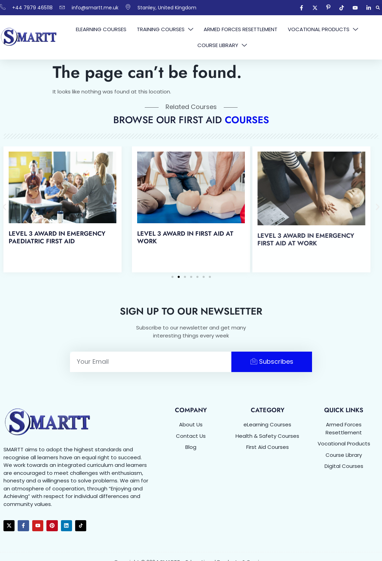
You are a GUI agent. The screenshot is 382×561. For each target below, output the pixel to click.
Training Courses (165, 29)
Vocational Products (323, 29)
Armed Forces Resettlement (240, 29)
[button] (378, 8)
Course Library (222, 45)
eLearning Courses (101, 29)
